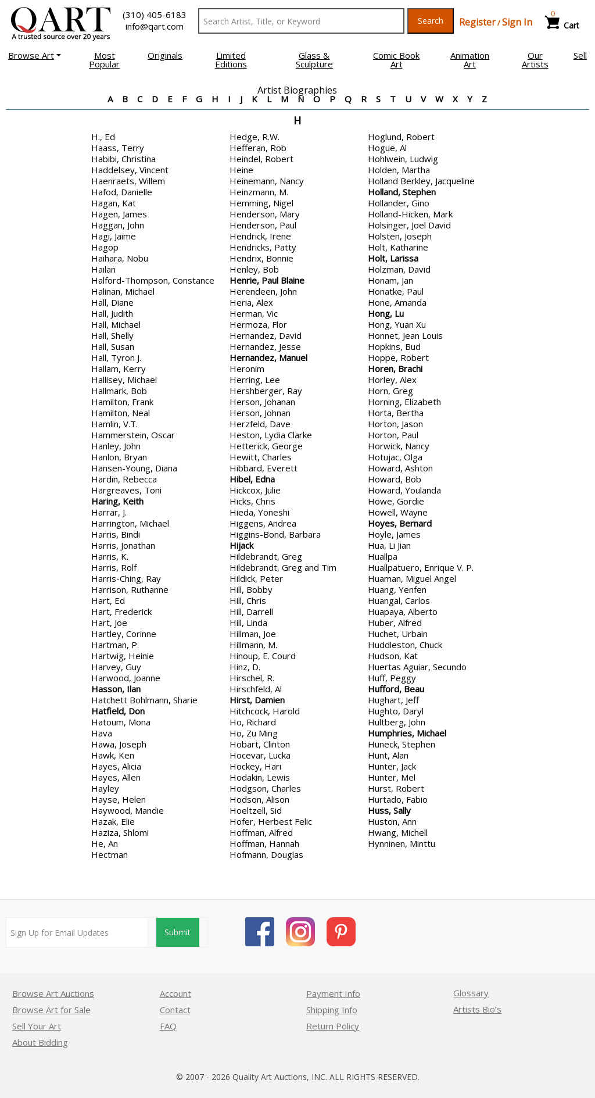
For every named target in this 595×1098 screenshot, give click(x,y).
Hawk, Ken (112, 755)
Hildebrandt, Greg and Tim (283, 567)
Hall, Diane (112, 302)
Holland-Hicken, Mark (410, 214)
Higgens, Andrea (263, 523)
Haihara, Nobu (119, 258)
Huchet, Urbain (398, 633)
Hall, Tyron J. (116, 357)
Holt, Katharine (398, 247)
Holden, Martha (399, 170)
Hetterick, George (266, 446)
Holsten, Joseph (400, 236)
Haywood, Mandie (127, 810)
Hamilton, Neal (120, 413)
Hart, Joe (109, 622)
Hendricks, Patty (263, 247)
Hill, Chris (248, 600)
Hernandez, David (266, 335)
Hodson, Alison (259, 799)
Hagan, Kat (113, 203)
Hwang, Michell (398, 832)
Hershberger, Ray (266, 390)
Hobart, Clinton (260, 744)
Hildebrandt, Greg (266, 556)
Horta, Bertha (396, 413)
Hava (101, 733)
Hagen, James (119, 214)
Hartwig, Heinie (122, 655)
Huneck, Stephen (401, 744)
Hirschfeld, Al (256, 689)
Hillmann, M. (253, 644)
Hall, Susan (112, 346)
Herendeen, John (263, 291)
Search (430, 20)
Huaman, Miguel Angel (412, 578)
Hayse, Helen (118, 799)
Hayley (105, 788)
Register (477, 22)
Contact (175, 1009)
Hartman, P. (115, 644)
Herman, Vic (254, 313)
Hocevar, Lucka (260, 755)
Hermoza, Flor (258, 324)
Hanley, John (116, 446)
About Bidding (40, 1042)
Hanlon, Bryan (119, 457)
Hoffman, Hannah (264, 843)
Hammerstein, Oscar (133, 435)
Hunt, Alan (388, 755)
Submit (177, 932)
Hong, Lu (386, 313)
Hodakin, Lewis (260, 777)
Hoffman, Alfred (261, 832)
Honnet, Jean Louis (405, 335)
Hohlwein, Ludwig (403, 158)
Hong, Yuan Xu (397, 324)
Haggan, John (117, 225)
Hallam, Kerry (118, 368)
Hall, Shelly (112, 335)
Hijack (241, 545)
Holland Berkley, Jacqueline (421, 181)
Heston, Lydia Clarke (271, 435)
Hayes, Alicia (116, 766)
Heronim (247, 368)
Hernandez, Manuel (268, 357)
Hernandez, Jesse (265, 346)
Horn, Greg (390, 390)
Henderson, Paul (263, 225)
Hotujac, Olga (395, 457)
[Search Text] (301, 21)
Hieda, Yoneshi (259, 512)
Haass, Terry (117, 147)
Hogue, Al (387, 147)
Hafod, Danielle (121, 192)
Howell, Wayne (398, 512)
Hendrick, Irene (260, 236)
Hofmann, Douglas (266, 854)
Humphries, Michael (407, 733)
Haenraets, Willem (128, 181)
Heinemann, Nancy (267, 181)
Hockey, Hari (255, 766)
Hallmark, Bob (119, 390)
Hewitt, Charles (261, 457)
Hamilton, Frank (122, 401)
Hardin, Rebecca (124, 479)
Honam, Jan (390, 280)
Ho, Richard (253, 722)
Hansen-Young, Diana (134, 468)
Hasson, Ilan (116, 689)
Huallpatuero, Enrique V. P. (421, 567)
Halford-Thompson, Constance (152, 280)
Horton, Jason (395, 424)
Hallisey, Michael (124, 379)
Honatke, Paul (396, 291)
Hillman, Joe (253, 633)
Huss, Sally (389, 810)
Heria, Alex (251, 302)
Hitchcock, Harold (265, 711)
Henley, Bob (254, 269)
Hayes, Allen (116, 777)
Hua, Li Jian (389, 545)
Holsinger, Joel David (409, 225)
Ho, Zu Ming (254, 733)
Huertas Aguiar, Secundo (417, 667)
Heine (241, 170)
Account (175, 993)
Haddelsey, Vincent (130, 170)
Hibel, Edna (252, 479)
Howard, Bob (394, 479)
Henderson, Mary (265, 214)
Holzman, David (399, 269)
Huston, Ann (392, 821)
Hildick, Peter (256, 578)
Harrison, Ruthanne (130, 589)
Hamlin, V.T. (114, 424)
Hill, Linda (248, 622)
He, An (104, 843)
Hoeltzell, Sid (256, 810)
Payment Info (333, 993)
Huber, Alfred (395, 622)
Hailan (103, 269)
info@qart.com (155, 26)
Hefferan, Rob (258, 147)
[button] (34, 55)
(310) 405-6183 (155, 14)
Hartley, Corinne (123, 633)
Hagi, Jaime (113, 236)
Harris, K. (109, 556)
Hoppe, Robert (398, 357)
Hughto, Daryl (396, 711)
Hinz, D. (245, 667)
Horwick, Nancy (398, 446)
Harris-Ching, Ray (126, 578)
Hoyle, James (394, 534)
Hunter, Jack (392, 766)
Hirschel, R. (252, 678)
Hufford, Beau (396, 689)
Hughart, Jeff (393, 700)
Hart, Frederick (121, 611)
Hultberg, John (396, 722)
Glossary (471, 993)
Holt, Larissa (393, 258)
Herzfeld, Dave (260, 424)
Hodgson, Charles (265, 788)
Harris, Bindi (115, 534)
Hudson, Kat (393, 655)
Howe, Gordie (396, 501)
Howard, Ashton (400, 468)
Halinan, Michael (123, 291)
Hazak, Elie (113, 821)
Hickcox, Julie (255, 490)
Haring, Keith (117, 501)
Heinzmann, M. (259, 192)
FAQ (168, 1026)
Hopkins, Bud (394, 346)
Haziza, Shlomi (120, 832)
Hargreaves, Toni (126, 490)
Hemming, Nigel (261, 203)
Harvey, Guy (116, 667)
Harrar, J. (109, 512)
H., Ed (103, 136)
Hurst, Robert (396, 788)
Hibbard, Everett (264, 468)
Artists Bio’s (477, 1009)
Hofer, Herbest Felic (271, 821)
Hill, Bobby (251, 589)
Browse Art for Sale (51, 1009)
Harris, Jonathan (123, 545)
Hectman (109, 854)
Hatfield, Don (118, 711)
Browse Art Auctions (53, 993)
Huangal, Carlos (399, 600)
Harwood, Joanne (125, 678)
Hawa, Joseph (118, 744)
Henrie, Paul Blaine (267, 280)
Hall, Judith (112, 313)
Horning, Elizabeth (404, 401)
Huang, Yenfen (397, 589)
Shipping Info (331, 1009)
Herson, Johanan (262, 401)
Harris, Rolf (114, 567)
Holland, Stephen (402, 192)
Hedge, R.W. (254, 136)
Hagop (105, 247)
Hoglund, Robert (401, 136)
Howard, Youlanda (404, 490)
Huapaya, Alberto (403, 611)
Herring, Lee (255, 379)
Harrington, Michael (130, 523)
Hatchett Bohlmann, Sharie (144, 700)
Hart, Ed (108, 600)
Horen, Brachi (395, 368)
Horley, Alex (392, 379)
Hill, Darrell (251, 611)
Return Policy (332, 1026)
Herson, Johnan (260, 413)
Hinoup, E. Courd (263, 655)
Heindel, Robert (261, 158)
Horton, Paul (393, 435)
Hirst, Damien (257, 700)
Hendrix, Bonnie (261, 258)
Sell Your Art (36, 1026)
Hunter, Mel (391, 777)
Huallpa (382, 556)
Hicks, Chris (252, 501)
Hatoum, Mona (120, 722)
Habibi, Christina (123, 158)
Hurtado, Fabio (398, 799)
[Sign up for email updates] (75, 932)
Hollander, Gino (398, 203)
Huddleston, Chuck (405, 644)
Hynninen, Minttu (401, 843)
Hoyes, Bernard (400, 523)
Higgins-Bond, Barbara (275, 534)
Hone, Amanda (397, 302)
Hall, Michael (116, 324)
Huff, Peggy (392, 678)
